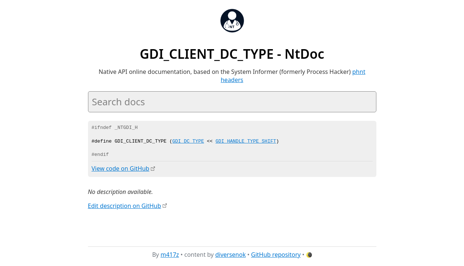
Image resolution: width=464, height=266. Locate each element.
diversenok (230, 254)
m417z (169, 254)
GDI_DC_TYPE (188, 141)
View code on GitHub (120, 168)
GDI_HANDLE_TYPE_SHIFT (246, 141)
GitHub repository (276, 254)
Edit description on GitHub (124, 205)
